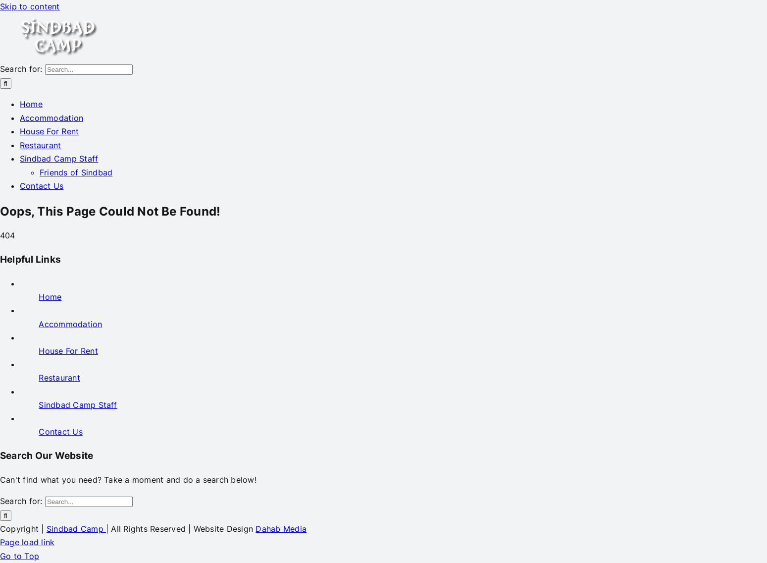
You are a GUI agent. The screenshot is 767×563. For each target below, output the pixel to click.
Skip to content (30, 6)
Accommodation (70, 324)
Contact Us (60, 432)
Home (50, 297)
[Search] (5, 83)
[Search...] (89, 69)
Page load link (27, 542)
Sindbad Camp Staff (78, 405)
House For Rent (68, 351)
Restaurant (59, 378)
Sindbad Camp (76, 529)
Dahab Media (281, 529)
